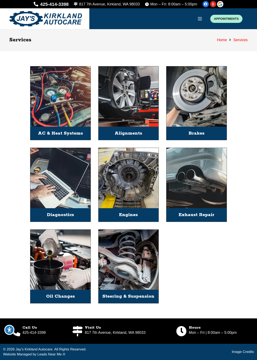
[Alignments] (128, 96)
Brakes (196, 133)
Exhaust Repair (196, 215)
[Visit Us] (78, 331)
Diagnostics (60, 215)
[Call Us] (15, 331)
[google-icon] (220, 4)
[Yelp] (213, 4)
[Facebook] (206, 4)
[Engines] (128, 178)
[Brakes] (196, 96)
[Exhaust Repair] (196, 178)
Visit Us (93, 327)
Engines (128, 215)
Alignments (128, 133)
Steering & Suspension (128, 296)
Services (240, 40)
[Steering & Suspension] (128, 259)
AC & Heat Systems (60, 133)
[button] (200, 19)
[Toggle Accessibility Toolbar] (9, 330)
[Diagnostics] (60, 178)
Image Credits (243, 352)
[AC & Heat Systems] (60, 96)
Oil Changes (60, 296)
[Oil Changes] (60, 259)
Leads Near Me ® (51, 354)
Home (222, 40)
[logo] (45, 19)
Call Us (29, 327)
